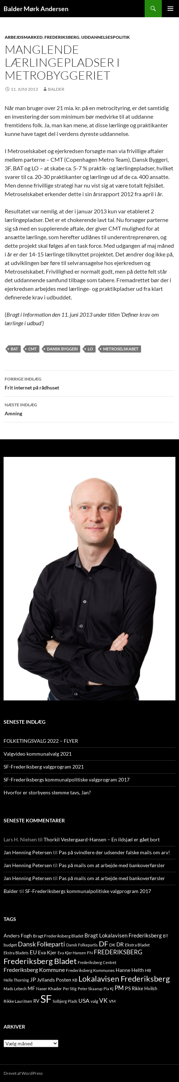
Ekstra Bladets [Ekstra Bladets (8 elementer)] (16, 952)
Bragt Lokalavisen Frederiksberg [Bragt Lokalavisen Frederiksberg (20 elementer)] (123, 935)
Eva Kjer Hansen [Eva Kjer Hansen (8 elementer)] (72, 952)
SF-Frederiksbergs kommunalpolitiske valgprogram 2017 (67, 779)
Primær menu (170, 8)
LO (90, 348)
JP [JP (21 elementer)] (33, 979)
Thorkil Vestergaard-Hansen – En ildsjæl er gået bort (102, 839)
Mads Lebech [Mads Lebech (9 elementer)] (15, 988)
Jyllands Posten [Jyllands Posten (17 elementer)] (54, 980)
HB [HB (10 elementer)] (148, 970)
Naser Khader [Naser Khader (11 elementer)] (49, 988)
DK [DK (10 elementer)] (112, 944)
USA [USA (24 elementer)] (84, 1000)
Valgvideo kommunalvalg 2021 (38, 754)
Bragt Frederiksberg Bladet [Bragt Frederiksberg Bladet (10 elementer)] (58, 936)
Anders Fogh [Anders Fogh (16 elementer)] (18, 935)
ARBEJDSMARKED (24, 37)
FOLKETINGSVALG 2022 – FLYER (41, 741)
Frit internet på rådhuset (89, 383)
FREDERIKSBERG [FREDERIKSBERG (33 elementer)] (118, 952)
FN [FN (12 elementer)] (90, 952)
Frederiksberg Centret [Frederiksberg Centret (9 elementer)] (97, 962)
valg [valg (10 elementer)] (94, 1001)
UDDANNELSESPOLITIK (105, 37)
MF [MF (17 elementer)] (31, 988)
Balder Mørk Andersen (36, 9)
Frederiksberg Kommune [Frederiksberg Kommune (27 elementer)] (34, 969)
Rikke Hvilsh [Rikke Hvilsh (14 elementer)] (144, 988)
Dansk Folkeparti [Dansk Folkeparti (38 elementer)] (41, 944)
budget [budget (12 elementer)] (10, 945)
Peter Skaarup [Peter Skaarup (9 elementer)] (90, 988)
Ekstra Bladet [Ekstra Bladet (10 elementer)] (137, 944)
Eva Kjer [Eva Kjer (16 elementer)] (47, 952)
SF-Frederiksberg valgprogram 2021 (44, 767)
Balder (56, 89)
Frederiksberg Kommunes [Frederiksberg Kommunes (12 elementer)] (90, 970)
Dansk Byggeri (62, 348)
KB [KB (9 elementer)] (74, 980)
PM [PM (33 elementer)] (119, 988)
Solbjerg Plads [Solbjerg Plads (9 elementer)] (65, 1001)
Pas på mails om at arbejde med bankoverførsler (112, 865)
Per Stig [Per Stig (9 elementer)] (70, 988)
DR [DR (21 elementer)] (120, 944)
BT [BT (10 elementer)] (165, 936)
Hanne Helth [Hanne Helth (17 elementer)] (130, 970)
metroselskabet (121, 348)
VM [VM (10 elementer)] (112, 1001)
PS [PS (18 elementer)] (128, 988)
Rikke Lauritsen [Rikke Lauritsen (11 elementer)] (18, 1001)
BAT (14, 348)
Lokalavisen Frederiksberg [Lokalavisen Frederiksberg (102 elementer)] (124, 978)
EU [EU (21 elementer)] (33, 952)
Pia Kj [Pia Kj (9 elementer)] (108, 988)
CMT (32, 348)
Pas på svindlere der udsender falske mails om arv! (114, 852)
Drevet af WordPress (23, 1073)
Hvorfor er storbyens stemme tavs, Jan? (47, 792)
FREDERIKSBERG (61, 37)
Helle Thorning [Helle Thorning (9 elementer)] (16, 980)
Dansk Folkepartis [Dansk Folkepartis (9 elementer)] (82, 944)
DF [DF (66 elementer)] (103, 943)
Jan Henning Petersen (28, 852)
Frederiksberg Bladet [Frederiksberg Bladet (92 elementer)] (40, 961)
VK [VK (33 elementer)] (103, 1000)
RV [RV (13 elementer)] (36, 1001)
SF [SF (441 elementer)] (46, 998)
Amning (89, 408)
